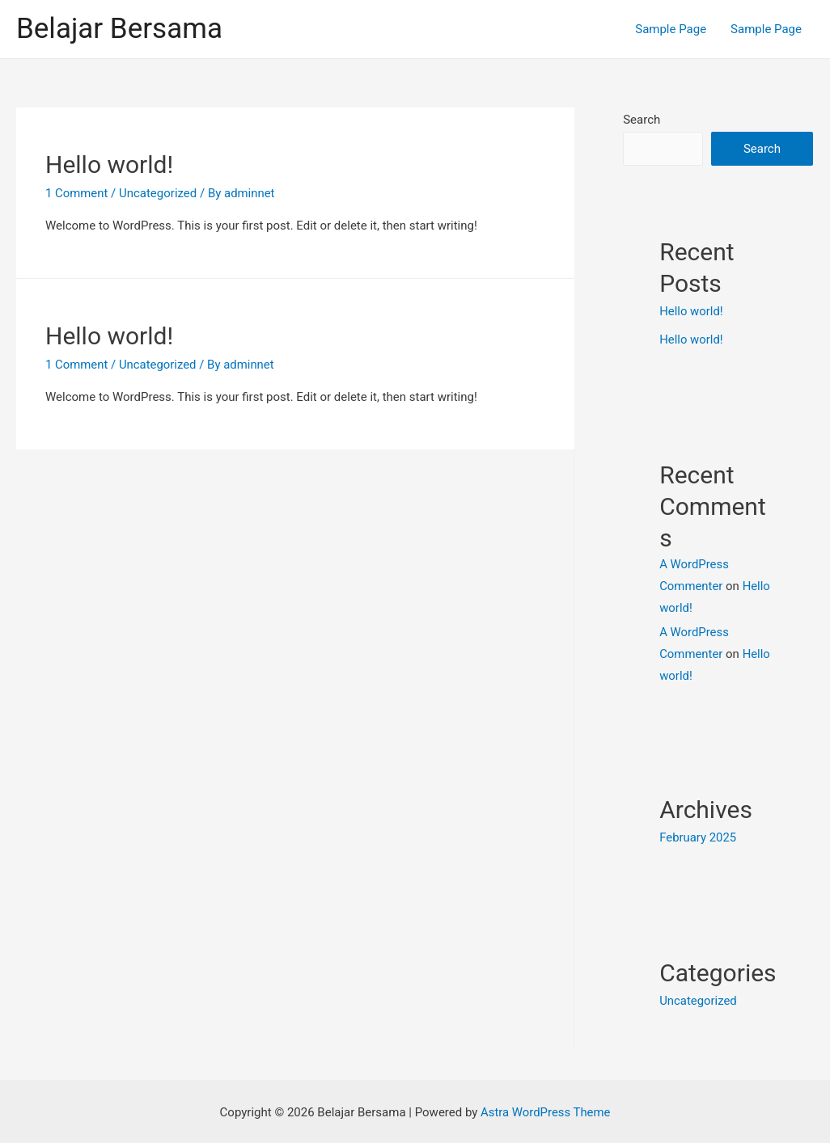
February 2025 (698, 836)
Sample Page (670, 29)
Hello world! (109, 164)
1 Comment (76, 193)
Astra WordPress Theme (545, 1110)
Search (641, 119)
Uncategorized (158, 364)
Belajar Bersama (119, 28)
